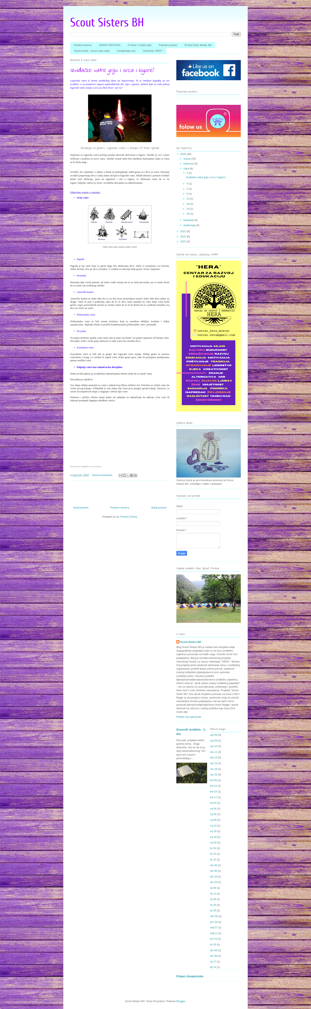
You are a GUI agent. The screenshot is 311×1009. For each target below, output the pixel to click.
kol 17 (213, 797)
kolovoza (188, 163)
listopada (189, 220)
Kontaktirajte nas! (126, 51)
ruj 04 (213, 808)
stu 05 (213, 865)
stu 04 (213, 950)
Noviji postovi (80, 507)
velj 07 (214, 927)
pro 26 (213, 921)
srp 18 (213, 768)
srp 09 (213, 740)
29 (188, 213)
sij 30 (213, 910)
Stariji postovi (158, 507)
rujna (186, 168)
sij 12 (213, 893)
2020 (183, 154)
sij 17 (213, 961)
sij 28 (213, 899)
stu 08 (213, 955)
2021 (183, 231)
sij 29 (213, 904)
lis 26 (213, 944)
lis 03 (213, 848)
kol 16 (213, 791)
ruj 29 (213, 842)
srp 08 (213, 734)
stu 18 (213, 882)
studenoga (189, 225)
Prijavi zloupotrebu (189, 976)
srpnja (187, 158)
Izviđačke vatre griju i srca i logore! (111, 70)
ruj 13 (213, 825)
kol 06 (213, 780)
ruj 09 (213, 819)
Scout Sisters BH (107, 23)
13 (188, 198)
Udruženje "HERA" (153, 51)
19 (188, 208)
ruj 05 (213, 814)
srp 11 (213, 751)
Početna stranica (82, 45)
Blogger (180, 1001)
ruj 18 (213, 831)
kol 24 (213, 938)
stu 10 (213, 876)
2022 (183, 236)
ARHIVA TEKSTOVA (109, 45)
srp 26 (213, 774)
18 (188, 203)
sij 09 (213, 887)
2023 (183, 241)
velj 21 (214, 933)
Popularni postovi (168, 45)
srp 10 (213, 746)
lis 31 (213, 859)
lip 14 (213, 967)
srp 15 (213, 763)
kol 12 (213, 785)
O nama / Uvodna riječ (140, 45)
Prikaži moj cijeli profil (188, 716)
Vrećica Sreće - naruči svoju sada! (92, 51)
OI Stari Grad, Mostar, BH (198, 45)
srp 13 (213, 757)
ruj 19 (213, 836)
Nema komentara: (102, 475)
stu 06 (213, 870)
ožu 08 (214, 916)
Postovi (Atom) (128, 516)
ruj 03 (213, 802)
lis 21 (213, 853)
